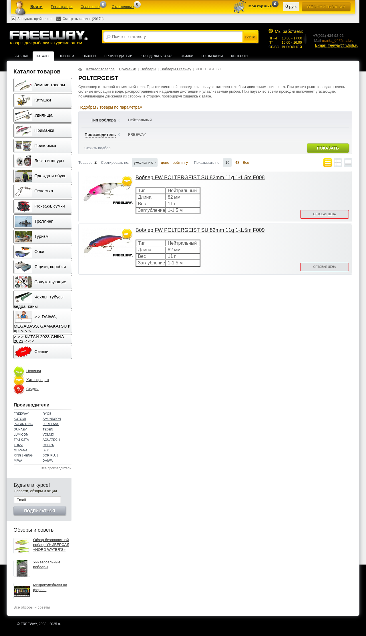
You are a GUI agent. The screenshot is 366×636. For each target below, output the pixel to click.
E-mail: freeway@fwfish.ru (336, 45)
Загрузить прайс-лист (34, 19)
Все (246, 162)
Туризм (32, 236)
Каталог (43, 56)
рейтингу (180, 162)
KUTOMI (20, 418)
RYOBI (47, 413)
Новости (66, 56)
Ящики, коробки (40, 267)
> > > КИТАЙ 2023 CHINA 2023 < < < (39, 339)
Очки (29, 252)
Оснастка (34, 191)
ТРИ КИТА (21, 439)
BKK (46, 450)
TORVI (18, 445)
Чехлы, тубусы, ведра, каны (39, 300)
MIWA (18, 460)
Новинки (33, 371)
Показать (328, 148)
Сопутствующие (40, 282)
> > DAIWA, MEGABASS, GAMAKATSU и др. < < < (42, 322)
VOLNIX (48, 434)
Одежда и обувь (40, 176)
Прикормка (35, 145)
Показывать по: (207, 162)
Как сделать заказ (156, 56)
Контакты (239, 56)
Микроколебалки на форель (50, 587)
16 (227, 162)
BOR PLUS (51, 455)
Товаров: (86, 162)
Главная (21, 56)
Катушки (33, 100)
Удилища (33, 115)
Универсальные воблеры (46, 564)
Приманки (34, 130)
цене (165, 162)
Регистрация (62, 7)
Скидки (187, 56)
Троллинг (34, 221)
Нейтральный (140, 120)
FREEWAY (21, 413)
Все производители (56, 468)
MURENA (20, 450)
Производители (118, 56)
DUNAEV (20, 429)
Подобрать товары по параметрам (110, 107)
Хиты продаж (37, 380)
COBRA (48, 445)
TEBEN (48, 429)
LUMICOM (21, 434)
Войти (36, 6)
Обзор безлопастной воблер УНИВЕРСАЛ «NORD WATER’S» (51, 545)
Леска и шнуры (39, 161)
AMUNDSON (52, 418)
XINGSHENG (23, 455)
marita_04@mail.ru (337, 40)
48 (237, 162)
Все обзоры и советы (31, 607)
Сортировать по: (115, 162)
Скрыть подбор (97, 148)
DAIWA (48, 460)
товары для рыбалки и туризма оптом (48, 37)
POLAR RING (23, 424)
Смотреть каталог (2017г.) (83, 19)
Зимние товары (40, 85)
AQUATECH (51, 439)
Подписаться (39, 511)
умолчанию (143, 162)
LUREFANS (51, 424)
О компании (212, 56)
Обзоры (89, 56)
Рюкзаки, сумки (40, 206)
